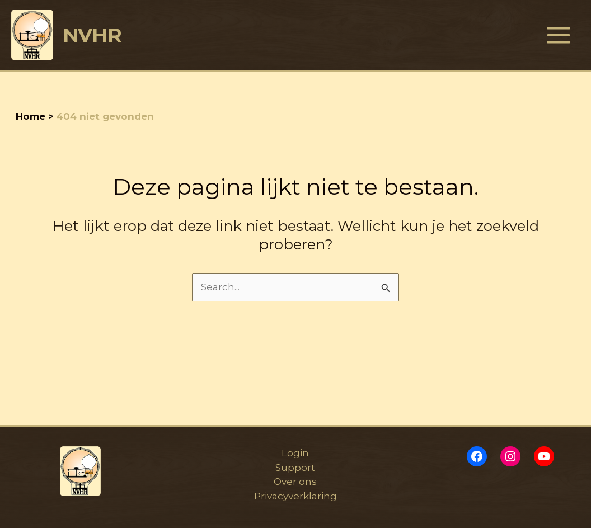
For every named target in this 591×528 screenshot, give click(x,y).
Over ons (295, 481)
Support (295, 467)
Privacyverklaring (295, 496)
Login (295, 453)
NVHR (92, 35)
